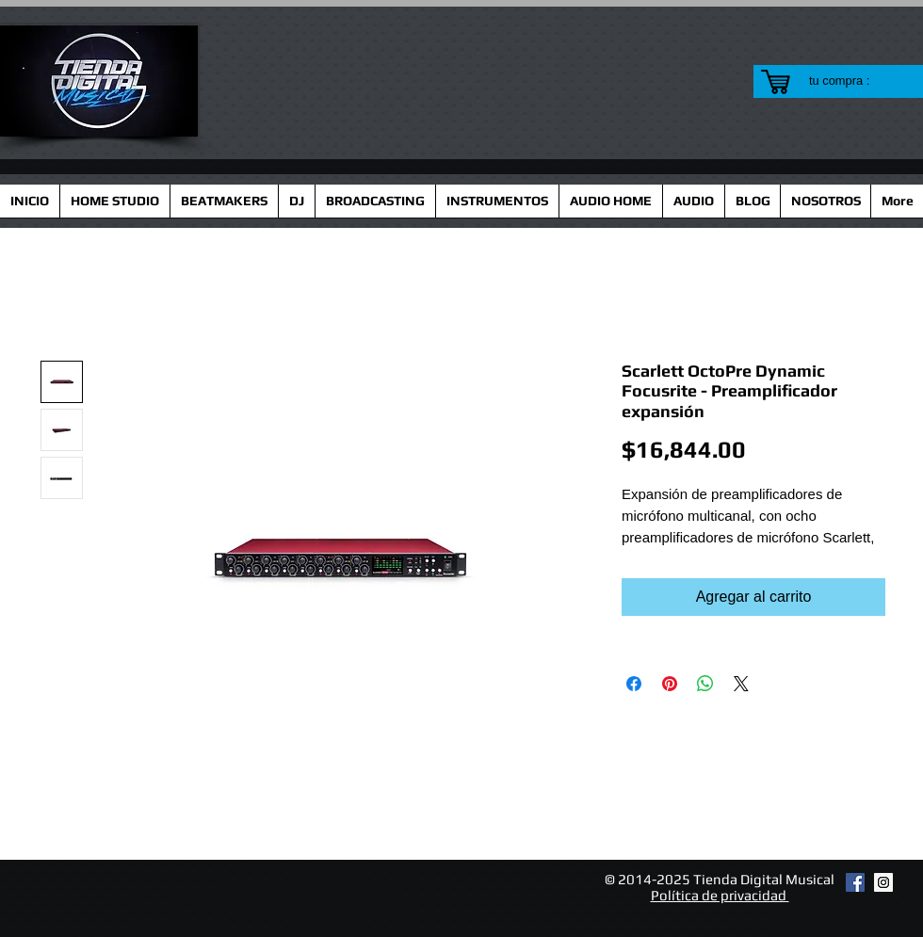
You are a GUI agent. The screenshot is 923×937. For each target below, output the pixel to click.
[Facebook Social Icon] (855, 882)
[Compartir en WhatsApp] (705, 683)
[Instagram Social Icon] (883, 882)
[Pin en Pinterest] (669, 683)
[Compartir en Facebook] (634, 683)
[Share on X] (741, 683)
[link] (851, 80)
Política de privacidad (720, 895)
